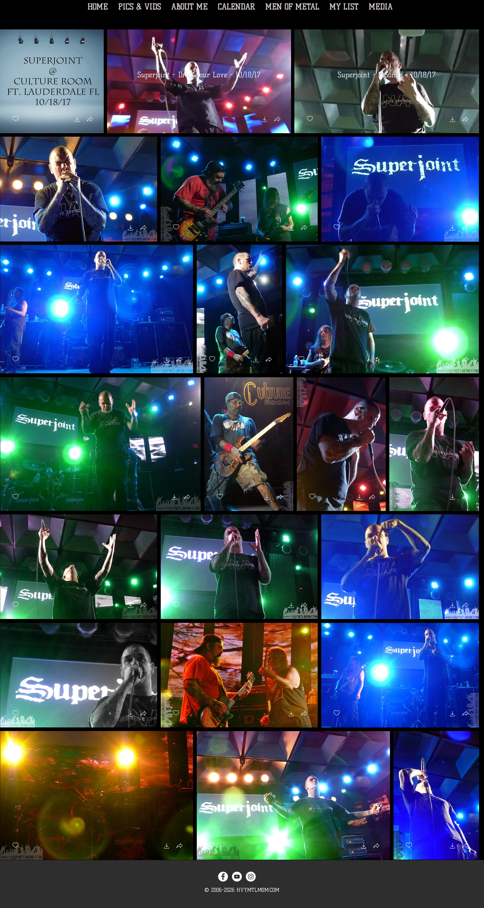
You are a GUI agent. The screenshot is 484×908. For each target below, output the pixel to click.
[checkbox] (15, 119)
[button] (77, 120)
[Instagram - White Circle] (251, 877)
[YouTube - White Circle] (237, 877)
